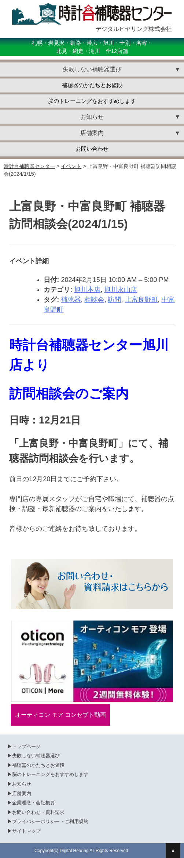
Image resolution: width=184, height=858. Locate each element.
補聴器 (71, 299)
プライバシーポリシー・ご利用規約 (50, 821)
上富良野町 (141, 299)
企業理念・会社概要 (33, 802)
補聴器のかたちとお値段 (92, 85)
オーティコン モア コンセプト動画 (60, 715)
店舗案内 (21, 793)
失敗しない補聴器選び (36, 755)
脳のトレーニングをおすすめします (92, 101)
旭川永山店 (120, 289)
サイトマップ (26, 831)
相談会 (94, 299)
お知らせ (21, 784)
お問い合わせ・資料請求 (38, 812)
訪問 (114, 299)
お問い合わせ (92, 149)
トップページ (26, 746)
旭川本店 (87, 289)
